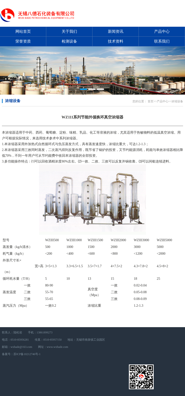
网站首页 (23, 31)
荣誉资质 (23, 41)
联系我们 (162, 41)
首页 (150, 101)
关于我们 (69, 31)
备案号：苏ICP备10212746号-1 (21, 354)
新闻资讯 (115, 31)
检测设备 (69, 41)
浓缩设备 (12, 101)
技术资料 (115, 41)
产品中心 (162, 31)
